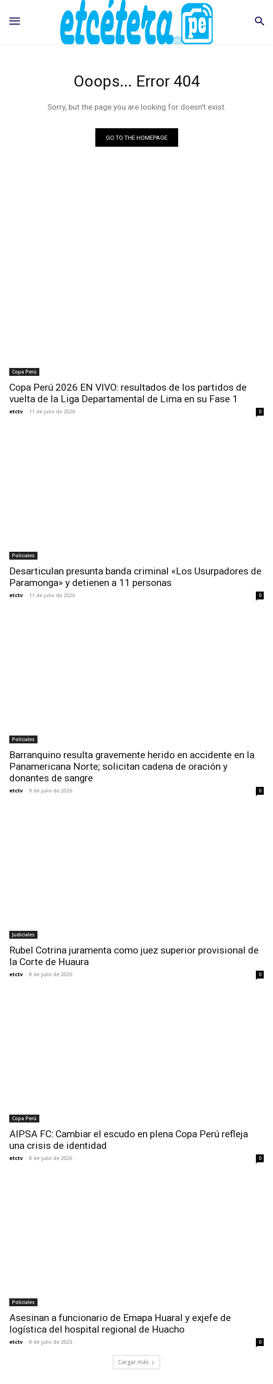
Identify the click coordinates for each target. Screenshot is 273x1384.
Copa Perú (24, 371)
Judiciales (23, 934)
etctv (16, 411)
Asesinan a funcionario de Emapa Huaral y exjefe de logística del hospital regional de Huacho (120, 1323)
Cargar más (136, 1362)
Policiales (23, 555)
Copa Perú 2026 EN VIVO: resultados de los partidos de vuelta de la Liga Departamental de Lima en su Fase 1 (128, 393)
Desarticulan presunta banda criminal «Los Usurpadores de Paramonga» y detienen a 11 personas (135, 577)
